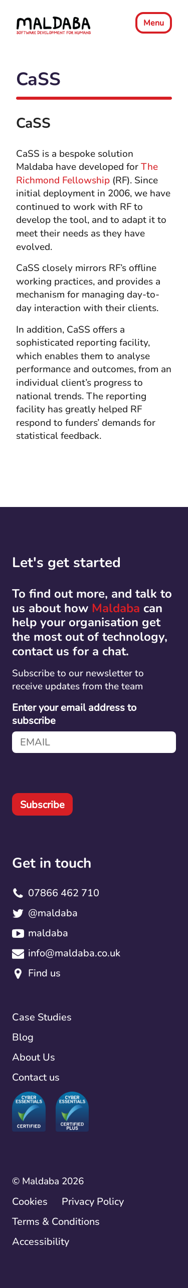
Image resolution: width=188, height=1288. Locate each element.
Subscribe (42, 805)
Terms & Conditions (56, 1221)
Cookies (30, 1201)
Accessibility (40, 1241)
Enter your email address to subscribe (74, 714)
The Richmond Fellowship (87, 173)
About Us (33, 1057)
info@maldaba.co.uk (74, 953)
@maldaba (53, 913)
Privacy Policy (93, 1201)
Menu (153, 23)
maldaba (48, 933)
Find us (44, 973)
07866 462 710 (63, 893)
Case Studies (42, 1017)
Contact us (36, 1077)
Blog (23, 1037)
